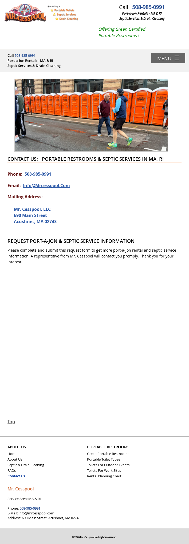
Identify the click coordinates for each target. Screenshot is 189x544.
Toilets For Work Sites (104, 470)
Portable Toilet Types (103, 459)
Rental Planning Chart (104, 476)
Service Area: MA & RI (24, 498)
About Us (14, 459)
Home (12, 453)
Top (11, 422)
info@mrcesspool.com (46, 185)
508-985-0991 (148, 7)
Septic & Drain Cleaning (25, 464)
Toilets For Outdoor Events (108, 464)
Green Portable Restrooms (108, 453)
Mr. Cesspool (20, 489)
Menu (168, 58)
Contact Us (16, 476)
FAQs (11, 470)
